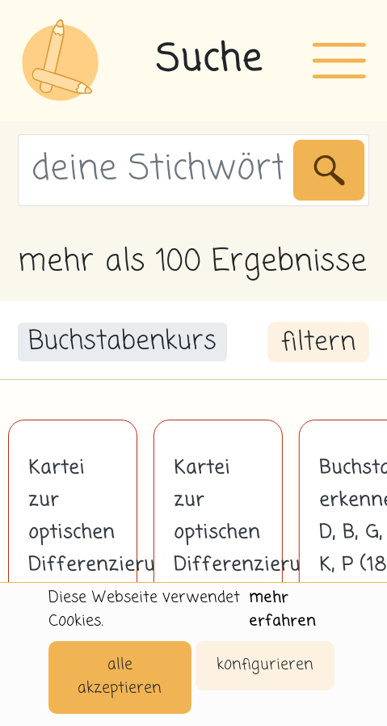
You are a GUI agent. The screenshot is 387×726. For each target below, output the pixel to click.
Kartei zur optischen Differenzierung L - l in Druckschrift (72, 549)
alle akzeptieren (120, 676)
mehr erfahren (282, 609)
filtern (318, 342)
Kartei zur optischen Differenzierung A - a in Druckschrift (218, 549)
